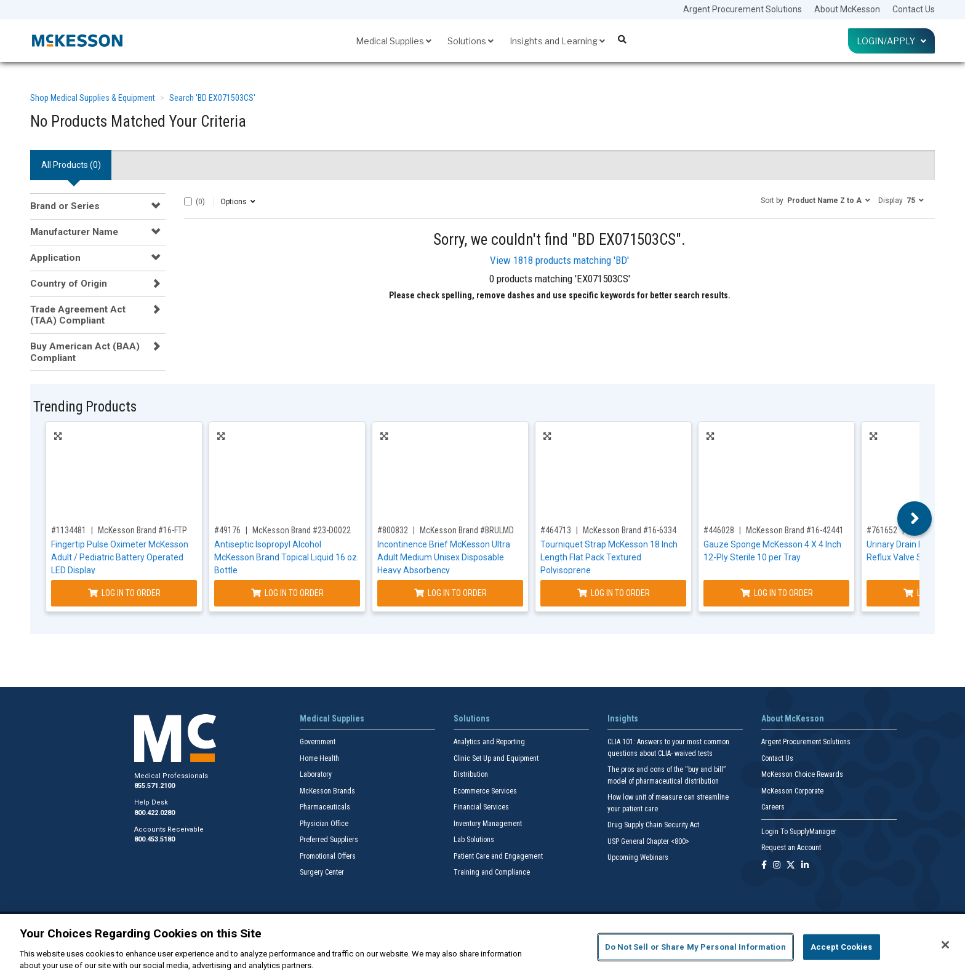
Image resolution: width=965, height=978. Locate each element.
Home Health (319, 758)
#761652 (882, 530)
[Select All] (188, 201)
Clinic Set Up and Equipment (496, 758)
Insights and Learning (557, 41)
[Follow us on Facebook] (764, 866)
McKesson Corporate (792, 791)
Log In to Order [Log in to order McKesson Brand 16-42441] (776, 593)
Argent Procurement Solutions (742, 9)
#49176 (227, 530)
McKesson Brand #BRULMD (467, 530)
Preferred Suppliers (329, 839)
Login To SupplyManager (798, 831)
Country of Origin (68, 283)
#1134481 (68, 530)
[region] (482, 946)
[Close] (945, 944)
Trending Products (85, 407)
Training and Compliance (492, 872)
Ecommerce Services (485, 791)
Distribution (471, 774)
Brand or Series (65, 206)
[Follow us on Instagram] (776, 866)
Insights (622, 718)
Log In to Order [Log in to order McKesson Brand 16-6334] (613, 593)
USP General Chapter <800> (648, 841)
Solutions (470, 41)
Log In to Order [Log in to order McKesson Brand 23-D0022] (287, 593)
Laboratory (316, 774)
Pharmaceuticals (325, 807)
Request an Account (791, 847)
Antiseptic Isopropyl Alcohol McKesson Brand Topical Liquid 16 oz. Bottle (286, 557)
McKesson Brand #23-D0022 (301, 530)
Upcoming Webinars (637, 857)
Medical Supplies (393, 41)
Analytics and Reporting (489, 741)
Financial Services (481, 807)
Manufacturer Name (74, 231)
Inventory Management (488, 823)
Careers (773, 807)
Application (55, 257)
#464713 (555, 530)
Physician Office (324, 823)
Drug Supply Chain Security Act (653, 825)
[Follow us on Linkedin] (805, 866)
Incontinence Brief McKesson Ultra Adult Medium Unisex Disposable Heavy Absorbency (443, 557)
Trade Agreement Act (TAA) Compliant (78, 315)
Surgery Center (322, 872)
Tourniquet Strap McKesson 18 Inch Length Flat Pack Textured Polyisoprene (609, 557)
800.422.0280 (154, 813)
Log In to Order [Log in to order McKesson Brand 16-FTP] (124, 593)
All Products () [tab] (71, 165)
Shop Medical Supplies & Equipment (92, 98)
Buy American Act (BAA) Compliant (85, 352)
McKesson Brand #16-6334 (629, 530)
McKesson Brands (327, 791)
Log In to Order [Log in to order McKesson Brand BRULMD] (450, 593)
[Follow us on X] (791, 866)
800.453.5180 (154, 839)
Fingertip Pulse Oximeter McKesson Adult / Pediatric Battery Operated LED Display (119, 557)
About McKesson (847, 9)
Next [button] (915, 518)
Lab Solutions (474, 839)
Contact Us (913, 9)
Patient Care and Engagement (498, 856)
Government (317, 741)
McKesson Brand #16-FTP (142, 530)
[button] (815, 200)
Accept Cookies (842, 947)
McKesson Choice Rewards (802, 774)
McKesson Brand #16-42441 (795, 530)
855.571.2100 (154, 786)
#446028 (718, 530)
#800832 (392, 530)
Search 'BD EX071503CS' (212, 98)
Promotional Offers (328, 856)
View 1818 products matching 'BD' (559, 260)
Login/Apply (891, 41)
